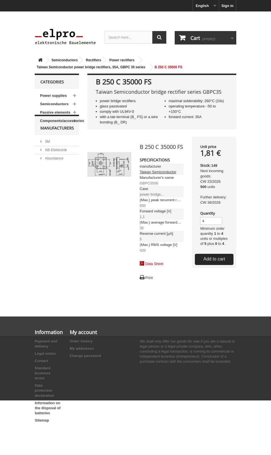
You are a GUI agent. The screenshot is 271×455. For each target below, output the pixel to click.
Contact (41, 361)
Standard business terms (42, 373)
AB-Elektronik (55, 161)
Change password (85, 356)
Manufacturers (57, 141)
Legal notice (45, 353)
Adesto (50, 200)
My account (83, 332)
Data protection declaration (44, 390)
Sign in (227, 6)
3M (47, 153)
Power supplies (53, 95)
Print (149, 278)
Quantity (207, 213)
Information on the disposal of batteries (47, 408)
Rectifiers (93, 60)
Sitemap (42, 420)
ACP (48, 191)
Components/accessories (59, 121)
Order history (81, 341)
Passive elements (55, 112)
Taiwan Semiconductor (158, 172)
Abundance (53, 169)
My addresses (82, 348)
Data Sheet (154, 264)
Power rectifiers (121, 60)
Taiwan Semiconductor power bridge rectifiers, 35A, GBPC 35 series (91, 67)
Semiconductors (65, 60)
